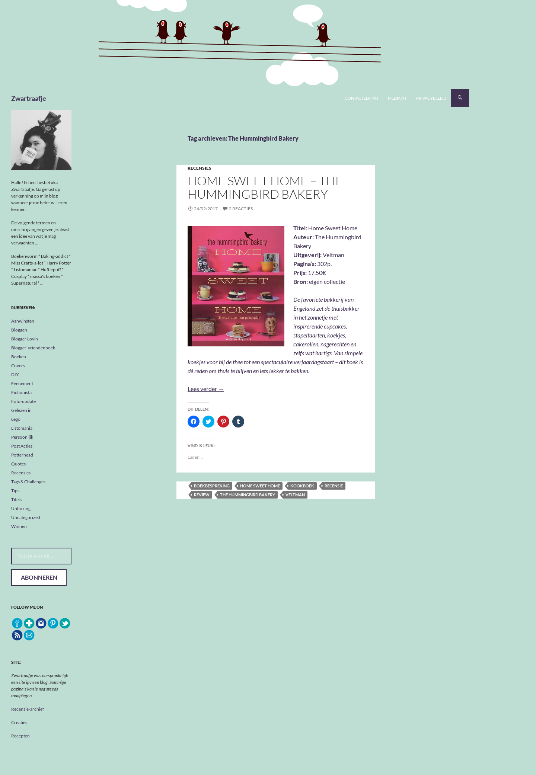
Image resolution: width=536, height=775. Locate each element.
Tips (15, 490)
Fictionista (21, 392)
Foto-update (23, 401)
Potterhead (22, 455)
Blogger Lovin (24, 339)
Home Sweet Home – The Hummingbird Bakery (265, 187)
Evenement (22, 383)
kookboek (302, 485)
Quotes (18, 464)
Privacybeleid (431, 98)
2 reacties (241, 208)
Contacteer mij (361, 98)
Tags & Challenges (28, 481)
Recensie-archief (27, 709)
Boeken (18, 356)
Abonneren (39, 577)
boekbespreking (212, 485)
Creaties (19, 722)
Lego (15, 419)
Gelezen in (21, 410)
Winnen (19, 526)
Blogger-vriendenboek (33, 347)
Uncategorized (25, 517)
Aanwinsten (22, 321)
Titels (16, 499)
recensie (334, 485)
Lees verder (206, 388)
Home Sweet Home (260, 485)
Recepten (20, 736)
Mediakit (397, 98)
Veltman (295, 494)
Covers (18, 365)
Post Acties (21, 446)
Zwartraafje (28, 98)
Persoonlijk (22, 437)
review (202, 494)
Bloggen (19, 330)
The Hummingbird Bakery (247, 494)
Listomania (21, 428)
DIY (15, 374)
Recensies (199, 168)
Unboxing (21, 508)
